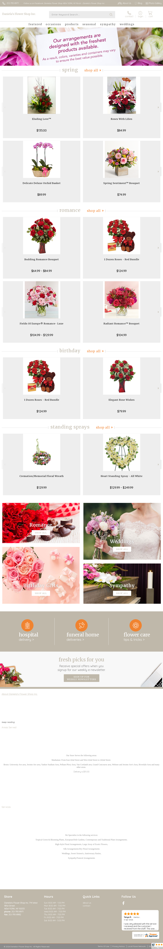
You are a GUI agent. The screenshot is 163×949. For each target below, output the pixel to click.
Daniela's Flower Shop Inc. (19, 14)
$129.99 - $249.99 (121, 487)
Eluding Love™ (41, 119)
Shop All (91, 70)
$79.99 (121, 411)
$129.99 (42, 487)
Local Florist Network (137, 946)
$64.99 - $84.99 (41, 271)
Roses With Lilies (121, 119)
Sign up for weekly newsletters (81, 678)
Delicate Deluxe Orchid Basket (42, 183)
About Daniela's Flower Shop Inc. (20, 694)
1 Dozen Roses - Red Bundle (121, 259)
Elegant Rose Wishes (122, 399)
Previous (4, 107)
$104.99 (122, 335)
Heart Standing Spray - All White (121, 476)
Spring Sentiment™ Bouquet (121, 183)
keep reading (8, 722)
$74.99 (121, 194)
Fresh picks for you (81, 664)
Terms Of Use (103, 946)
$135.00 (42, 130)
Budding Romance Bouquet (41, 259)
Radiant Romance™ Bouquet (122, 323)
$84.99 (121, 130)
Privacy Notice (118, 946)
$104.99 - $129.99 (41, 335)
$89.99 (41, 194)
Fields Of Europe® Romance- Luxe (41, 323)
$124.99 (122, 271)
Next (158, 107)
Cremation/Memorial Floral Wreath (41, 476)
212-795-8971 (13, 3)
